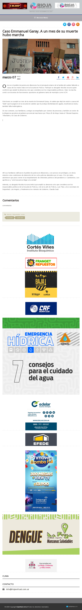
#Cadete (10, 218)
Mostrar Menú (41, 18)
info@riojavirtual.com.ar (17, 589)
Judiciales (20, 218)
